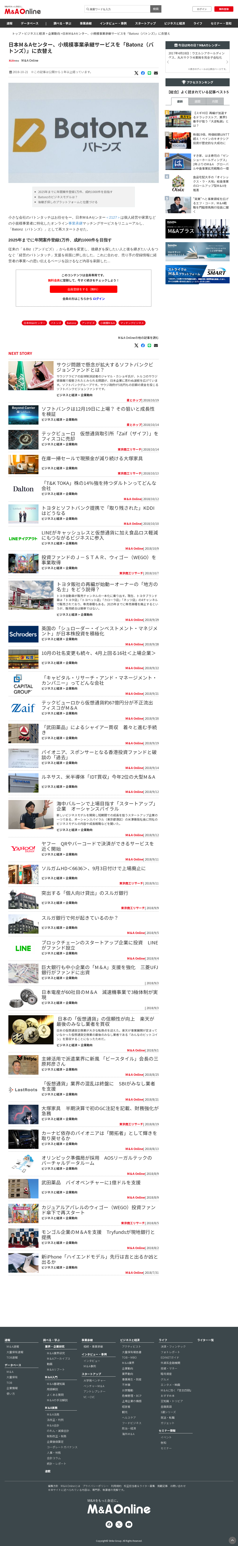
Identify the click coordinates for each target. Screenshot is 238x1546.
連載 (48, 1483)
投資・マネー (169, 1380)
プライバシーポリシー (96, 1497)
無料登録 (224, 9)
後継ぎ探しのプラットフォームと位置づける (68, 224)
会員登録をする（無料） (83, 311)
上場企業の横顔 (131, 1412)
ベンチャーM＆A (93, 1397)
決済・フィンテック (173, 1358)
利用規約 (116, 1497)
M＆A (10, 1383)
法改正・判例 (55, 1431)
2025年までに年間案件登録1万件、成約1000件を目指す (75, 214)
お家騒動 (127, 1402)
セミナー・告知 (221, 23)
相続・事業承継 (93, 1358)
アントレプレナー (94, 1403)
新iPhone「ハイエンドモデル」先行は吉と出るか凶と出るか (99, 1303)
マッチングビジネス (132, 345)
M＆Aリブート (56, 1381)
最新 (180, 205)
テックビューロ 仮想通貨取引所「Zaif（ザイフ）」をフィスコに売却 (100, 458)
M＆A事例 (89, 1378)
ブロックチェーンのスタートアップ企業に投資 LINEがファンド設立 (99, 988)
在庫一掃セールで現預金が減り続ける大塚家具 (92, 480)
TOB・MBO (129, 1369)
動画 (49, 1375)
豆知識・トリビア (172, 1412)
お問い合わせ (178, 1497)
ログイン (202, 9)
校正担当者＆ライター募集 (139, 1497)
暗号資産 (166, 1385)
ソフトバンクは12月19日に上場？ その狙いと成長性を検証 (98, 433)
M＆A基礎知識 (56, 1395)
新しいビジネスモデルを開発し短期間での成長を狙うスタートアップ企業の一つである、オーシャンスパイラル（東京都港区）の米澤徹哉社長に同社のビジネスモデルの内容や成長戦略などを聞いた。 (107, 862)
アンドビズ (88, 345)
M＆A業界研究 (56, 1365)
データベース (29, 23)
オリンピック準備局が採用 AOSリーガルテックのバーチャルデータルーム (96, 1204)
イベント (166, 1449)
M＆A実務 (51, 1419)
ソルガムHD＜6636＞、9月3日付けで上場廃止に (93, 911)
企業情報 (12, 1399)
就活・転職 (168, 1429)
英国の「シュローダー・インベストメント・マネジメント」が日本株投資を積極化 (99, 653)
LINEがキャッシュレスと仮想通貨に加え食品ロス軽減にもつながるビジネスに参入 (99, 557)
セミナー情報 (167, 1442)
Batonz (71, 345)
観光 (125, 1423)
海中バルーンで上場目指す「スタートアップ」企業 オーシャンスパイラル (107, 849)
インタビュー (91, 1372)
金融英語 (166, 1418)
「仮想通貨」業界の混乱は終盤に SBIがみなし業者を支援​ (98, 1129)
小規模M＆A (107, 345)
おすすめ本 (168, 1407)
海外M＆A (128, 1445)
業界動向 (127, 1385)
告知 (163, 1454)
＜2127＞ (113, 240)
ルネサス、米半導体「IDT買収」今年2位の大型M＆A (98, 798)
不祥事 (126, 1396)
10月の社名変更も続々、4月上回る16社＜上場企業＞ (98, 675)
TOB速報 (12, 1369)
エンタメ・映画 (170, 1396)
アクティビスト (131, 1358)
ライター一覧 (205, 1351)
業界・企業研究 (55, 1358)
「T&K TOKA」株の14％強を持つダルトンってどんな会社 (98, 508)
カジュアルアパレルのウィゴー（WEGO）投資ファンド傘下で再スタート (98, 1253)
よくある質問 (55, 1406)
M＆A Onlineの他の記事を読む (138, 360)
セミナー (166, 1460)
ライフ (197, 23)
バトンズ (56, 345)
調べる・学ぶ (62, 23)
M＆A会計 (53, 1437)
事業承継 (86, 23)
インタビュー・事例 (113, 23)
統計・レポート (56, 1475)
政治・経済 (129, 1440)
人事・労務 (54, 1464)
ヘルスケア (129, 1429)
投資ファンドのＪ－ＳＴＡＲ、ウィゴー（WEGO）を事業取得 (98, 582)
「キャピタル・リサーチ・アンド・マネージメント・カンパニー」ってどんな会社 (99, 702)
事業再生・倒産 (131, 1391)
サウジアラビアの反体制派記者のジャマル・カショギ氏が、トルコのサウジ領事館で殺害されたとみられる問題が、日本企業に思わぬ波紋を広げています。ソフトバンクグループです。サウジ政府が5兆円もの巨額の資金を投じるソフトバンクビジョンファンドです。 (107, 404)
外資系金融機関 (170, 1374)
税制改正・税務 (56, 1448)
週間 (197, 205)
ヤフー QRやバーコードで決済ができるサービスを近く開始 (97, 890)
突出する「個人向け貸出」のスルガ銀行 (84, 936)
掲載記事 (162, 1497)
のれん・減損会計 (58, 1442)
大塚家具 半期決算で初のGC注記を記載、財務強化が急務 (100, 1154)
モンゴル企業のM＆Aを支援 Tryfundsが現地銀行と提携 (98, 1278)
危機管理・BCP (131, 1407)
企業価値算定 (55, 1453)
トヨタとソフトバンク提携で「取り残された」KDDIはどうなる (98, 532)
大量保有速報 (15, 1363)
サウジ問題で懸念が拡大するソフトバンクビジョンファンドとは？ (105, 389)
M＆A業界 (128, 1374)
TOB (9, 1394)
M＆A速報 (13, 1358)
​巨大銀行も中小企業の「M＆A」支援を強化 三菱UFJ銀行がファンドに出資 (99, 1013)
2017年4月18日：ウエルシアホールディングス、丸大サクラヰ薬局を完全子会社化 (196, 55)
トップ (16, 33)
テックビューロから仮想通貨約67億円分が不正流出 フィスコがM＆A (99, 727)
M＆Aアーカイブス (58, 1370)
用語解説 (52, 1401)
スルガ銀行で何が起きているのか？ (80, 961)
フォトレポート (170, 1363)
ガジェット (168, 1434)
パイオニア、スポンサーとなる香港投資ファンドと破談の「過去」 (99, 777)
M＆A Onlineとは (70, 1497)
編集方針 (53, 1497)
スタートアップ (145, 23)
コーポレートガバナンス (62, 1458)
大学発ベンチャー (94, 1392)
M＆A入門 (51, 1388)
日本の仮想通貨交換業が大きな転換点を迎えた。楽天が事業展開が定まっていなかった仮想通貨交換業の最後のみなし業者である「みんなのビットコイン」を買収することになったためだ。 (107, 1078)
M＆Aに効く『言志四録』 (177, 1402)
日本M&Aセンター (34, 345)
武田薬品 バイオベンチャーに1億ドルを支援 (91, 1225)
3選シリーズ (168, 1423)
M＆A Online (29, 60)
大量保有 (12, 1388)
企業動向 (54, 33)
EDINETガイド (170, 1369)
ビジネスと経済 (174, 23)
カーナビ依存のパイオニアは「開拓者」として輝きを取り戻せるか (99, 1179)
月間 (215, 205)
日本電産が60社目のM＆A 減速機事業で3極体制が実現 (99, 1038)
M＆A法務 (53, 1426)
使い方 (11, 1405)
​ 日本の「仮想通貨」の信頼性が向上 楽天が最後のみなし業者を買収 (105, 1065)
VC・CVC (89, 1408)
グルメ (165, 1391)
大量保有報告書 (131, 1363)
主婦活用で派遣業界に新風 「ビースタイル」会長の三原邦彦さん (99, 1105)
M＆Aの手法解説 (57, 1412)
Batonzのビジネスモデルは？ (58, 219)
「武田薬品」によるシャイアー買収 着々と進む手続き (99, 752)
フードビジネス (131, 1434)
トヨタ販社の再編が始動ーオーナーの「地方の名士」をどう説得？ (107, 609)
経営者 (126, 1418)
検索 (156, 8)
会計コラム (54, 1469)
